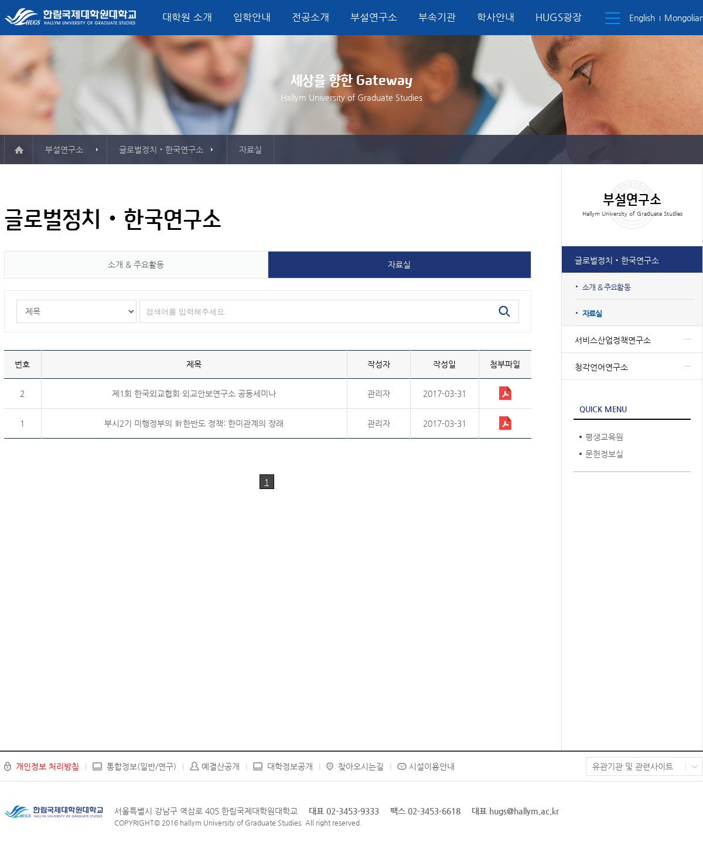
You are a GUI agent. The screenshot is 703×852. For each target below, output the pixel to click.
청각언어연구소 (601, 367)
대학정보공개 (290, 766)
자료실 (592, 313)
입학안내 (252, 17)
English (642, 17)
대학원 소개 (187, 17)
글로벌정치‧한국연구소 (617, 260)
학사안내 (495, 17)
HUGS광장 (558, 17)
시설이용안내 (432, 766)
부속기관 (437, 17)
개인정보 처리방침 (47, 766)
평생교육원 (604, 437)
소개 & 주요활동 (606, 287)
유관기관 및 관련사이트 (632, 766)
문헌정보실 (604, 454)
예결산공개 (221, 766)
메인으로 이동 (18, 149)
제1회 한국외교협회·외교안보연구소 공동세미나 (194, 393)
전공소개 (310, 17)
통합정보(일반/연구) (141, 766)
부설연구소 (373, 17)
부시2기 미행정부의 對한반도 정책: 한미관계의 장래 (194, 423)
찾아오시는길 (361, 766)
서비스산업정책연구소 (613, 340)
